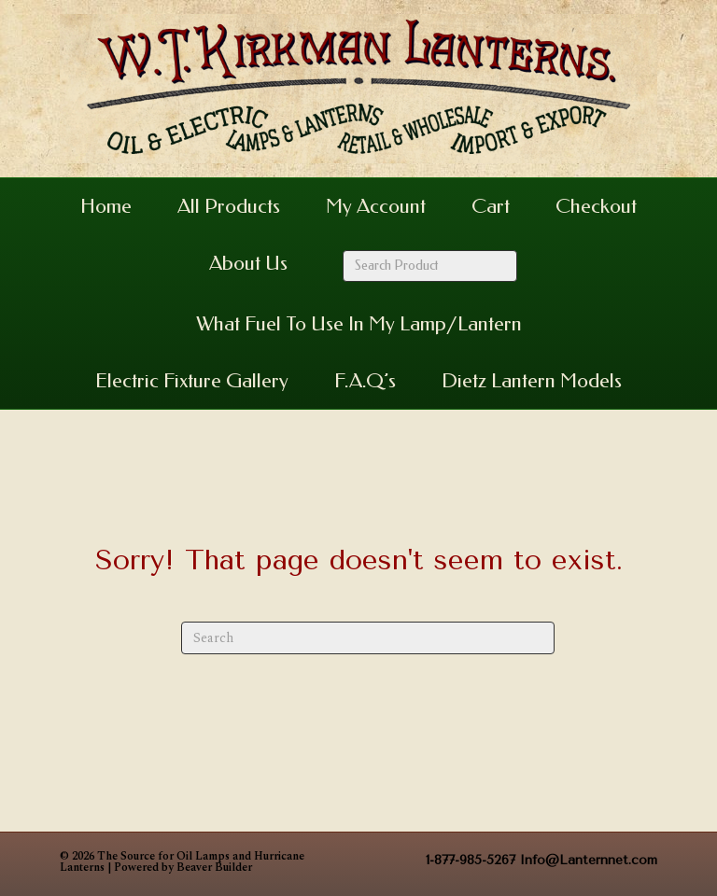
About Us (248, 263)
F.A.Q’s (365, 381)
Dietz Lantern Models (532, 381)
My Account (376, 206)
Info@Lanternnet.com (588, 860)
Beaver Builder (214, 867)
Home (106, 206)
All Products (228, 206)
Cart (490, 206)
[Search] (368, 638)
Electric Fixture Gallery (191, 381)
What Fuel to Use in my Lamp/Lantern (359, 324)
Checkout (596, 206)
